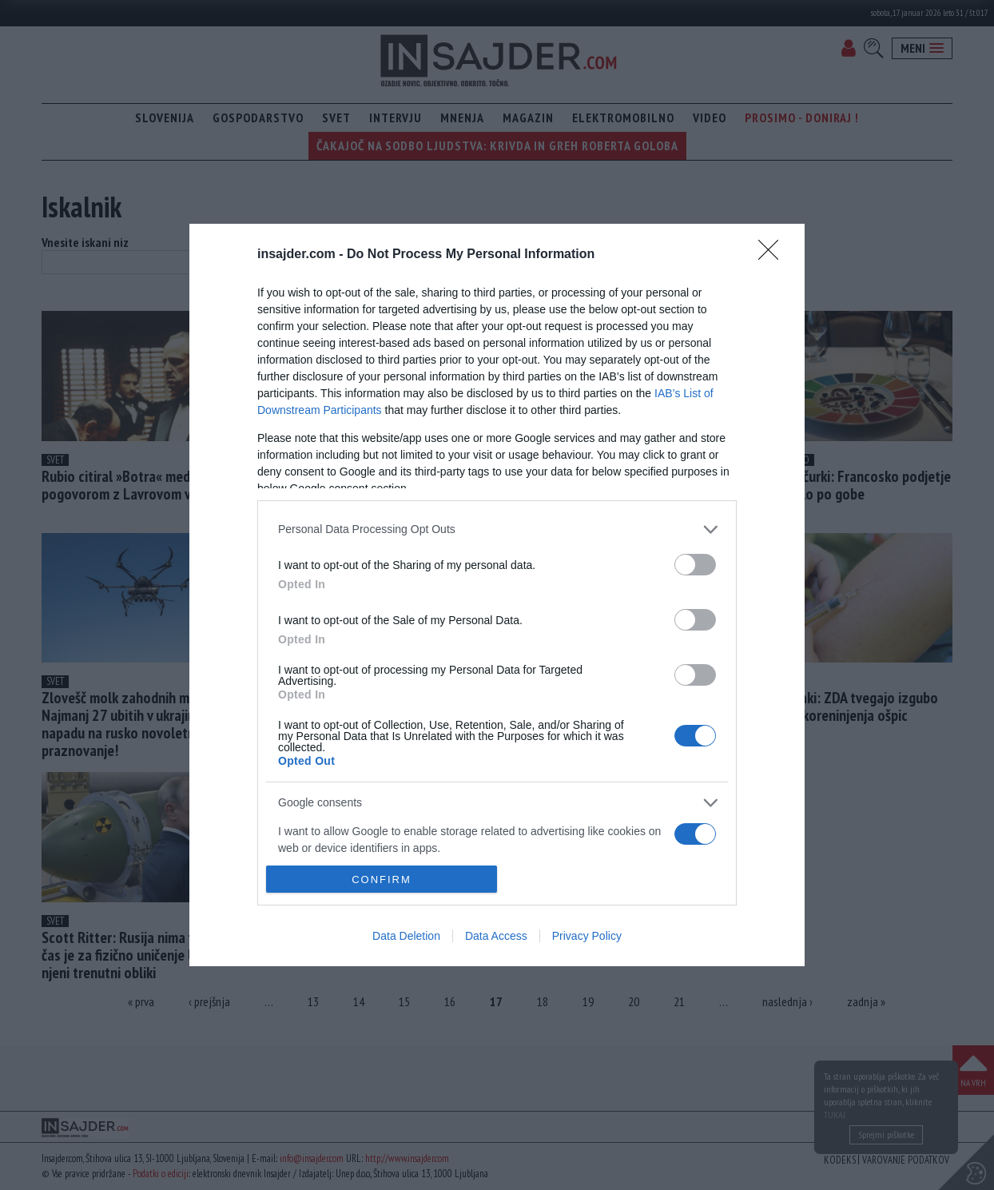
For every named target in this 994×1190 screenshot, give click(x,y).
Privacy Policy (587, 935)
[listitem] (497, 529)
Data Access (496, 935)
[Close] (773, 255)
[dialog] (497, 595)
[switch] (695, 564)
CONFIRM (382, 880)
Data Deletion (406, 935)
